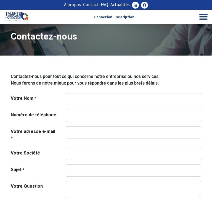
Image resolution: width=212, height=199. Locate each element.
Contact (91, 4)
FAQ (104, 4)
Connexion (103, 17)
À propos (72, 4)
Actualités (120, 4)
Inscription (125, 17)
